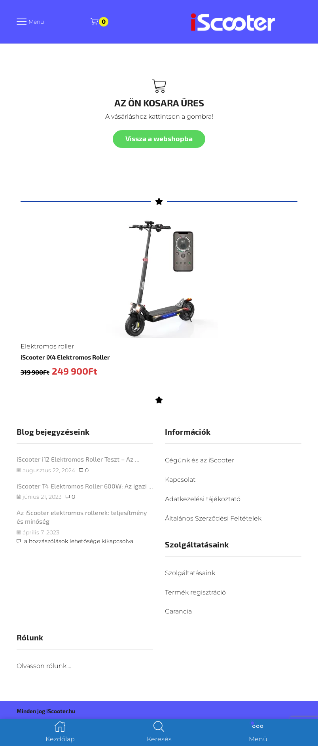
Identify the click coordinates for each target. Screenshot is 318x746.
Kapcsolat (180, 479)
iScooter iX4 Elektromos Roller (65, 357)
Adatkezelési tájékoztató (202, 499)
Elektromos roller (47, 346)
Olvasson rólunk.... (44, 666)
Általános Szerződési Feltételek (213, 518)
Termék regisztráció (195, 592)
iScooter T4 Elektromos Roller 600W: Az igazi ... (85, 486)
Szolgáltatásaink (190, 573)
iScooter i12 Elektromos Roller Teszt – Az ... (78, 459)
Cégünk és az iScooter (199, 460)
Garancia (178, 611)
